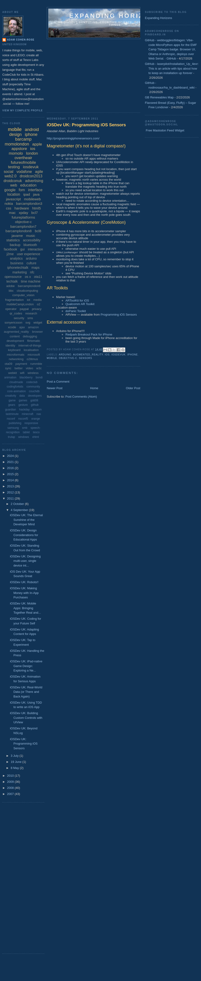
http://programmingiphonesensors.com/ (73, 138)
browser (37, 331)
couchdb (34, 391)
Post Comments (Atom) (81, 396)
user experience (28, 254)
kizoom (37, 409)
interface (35, 190)
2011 (11, 498)
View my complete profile (22, 110)
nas (38, 414)
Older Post (133, 388)
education (28, 185)
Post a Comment (58, 381)
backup (15, 245)
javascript (13, 199)
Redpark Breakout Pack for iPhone (88, 334)
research (31, 313)
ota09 (8, 364)
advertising (34, 181)
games (23, 400)
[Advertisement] (113, 74)
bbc (11, 290)
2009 (11, 781)
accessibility (31, 240)
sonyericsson (13, 322)
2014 (11, 480)
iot (28, 300)
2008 (11, 788)
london (32, 153)
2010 (11, 775)
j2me (10, 254)
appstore (19, 148)
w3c (39, 368)
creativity (10, 395)
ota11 (38, 277)
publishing (15, 423)
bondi (39, 377)
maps (35, 267)
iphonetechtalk (17, 267)
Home (94, 388)
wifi (22, 373)
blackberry (26, 377)
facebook (10, 249)
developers (35, 395)
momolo (16, 153)
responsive (31, 423)
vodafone (24, 172)
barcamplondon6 (29, 286)
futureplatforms (23, 217)
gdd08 (34, 400)
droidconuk (13, 181)
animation (10, 377)
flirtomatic (33, 341)
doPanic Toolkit (75, 311)
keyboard (14, 350)
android (32, 129)
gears (11, 405)
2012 (11, 492)
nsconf (11, 418)
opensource (13, 277)
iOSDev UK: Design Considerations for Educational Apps (24, 535)
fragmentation (14, 300)
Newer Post (54, 388)
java (36, 194)
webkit (12, 373)
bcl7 (34, 213)
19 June (16, 762)
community (33, 386)
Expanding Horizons (158, 18)
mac (12, 213)
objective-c (68, 358)
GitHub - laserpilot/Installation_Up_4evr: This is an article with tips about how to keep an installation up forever (172, 68)
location (13, 194)
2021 (11, 462)
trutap (11, 437)
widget (37, 322)
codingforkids (15, 386)
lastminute (12, 414)
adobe (10, 286)
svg (27, 322)
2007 (11, 794)
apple (37, 144)
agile (39, 172)
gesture (23, 405)
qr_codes (16, 313)
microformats (15, 354)
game (12, 400)
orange (35, 418)
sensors (85, 358)
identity (10, 345)
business (17, 263)
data (22, 395)
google (9, 190)
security (19, 318)
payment (21, 364)
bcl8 (38, 231)
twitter (18, 368)
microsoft (34, 354)
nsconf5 (23, 418)
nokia (8, 203)
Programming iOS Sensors (119, 314)
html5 (36, 208)
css (8, 208)
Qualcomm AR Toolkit (79, 304)
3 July (15, 755)
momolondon (17, 144)
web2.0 (10, 176)
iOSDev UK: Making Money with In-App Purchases (24, 592)
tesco (36, 432)
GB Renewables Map (159, 97)
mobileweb (32, 199)
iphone (132, 354)
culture (31, 263)
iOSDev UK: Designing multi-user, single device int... (25, 561)
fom (22, 190)
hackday (24, 409)
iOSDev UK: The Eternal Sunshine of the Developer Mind (26, 519)
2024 (11, 456)
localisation (31, 350)
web (13, 185)
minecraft (27, 414)
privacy (36, 309)
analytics (16, 258)
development (15, 341)
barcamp (23, 139)
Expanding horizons (115, 15)
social (8, 172)
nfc (32, 272)
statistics (13, 240)
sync (8, 368)
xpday (23, 213)
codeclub (31, 382)
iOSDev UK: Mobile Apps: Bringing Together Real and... (25, 608)
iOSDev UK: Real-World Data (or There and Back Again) (26, 692)
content (15, 336)
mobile (52, 358)
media (37, 300)
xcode (12, 327)
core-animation (16, 391)
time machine (30, 281)
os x (28, 277)
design (15, 134)
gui (22, 249)
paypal (24, 309)
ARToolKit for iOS (77, 300)
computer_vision (23, 295)
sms (30, 318)
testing (14, 167)
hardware (21, 208)
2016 (11, 468)
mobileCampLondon (20, 304)
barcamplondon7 (23, 226)
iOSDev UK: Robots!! (24, 582)
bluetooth (30, 245)
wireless (33, 373)
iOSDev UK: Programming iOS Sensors (86, 125)
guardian (10, 409)
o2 (38, 304)
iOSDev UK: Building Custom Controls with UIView (26, 717)
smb (24, 427)
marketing (19, 272)
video (29, 368)
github (35, 405)
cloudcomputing (27, 290)
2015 (11, 474)
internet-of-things (29, 345)
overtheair (23, 158)
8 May (15, 768)
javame (17, 236)
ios (107, 354)
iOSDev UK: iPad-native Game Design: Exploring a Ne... (26, 666)
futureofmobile (23, 162)
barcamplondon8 (19, 231)
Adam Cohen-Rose (20, 39)
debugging (30, 336)
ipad (26, 194)
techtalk (12, 281)
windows (23, 437)
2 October (18, 504)
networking (16, 359)
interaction (35, 249)
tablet (26, 432)
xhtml (35, 437)
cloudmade (16, 382)
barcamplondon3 (29, 203)
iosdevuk (118, 354)
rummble (36, 364)
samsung (13, 427)
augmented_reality (88, 354)
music (30, 236)
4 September (20, 510)
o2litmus (32, 359)
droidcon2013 (31, 176)
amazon (33, 327)
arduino (65, 354)
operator (10, 309)
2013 (11, 486)
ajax (22, 327)
